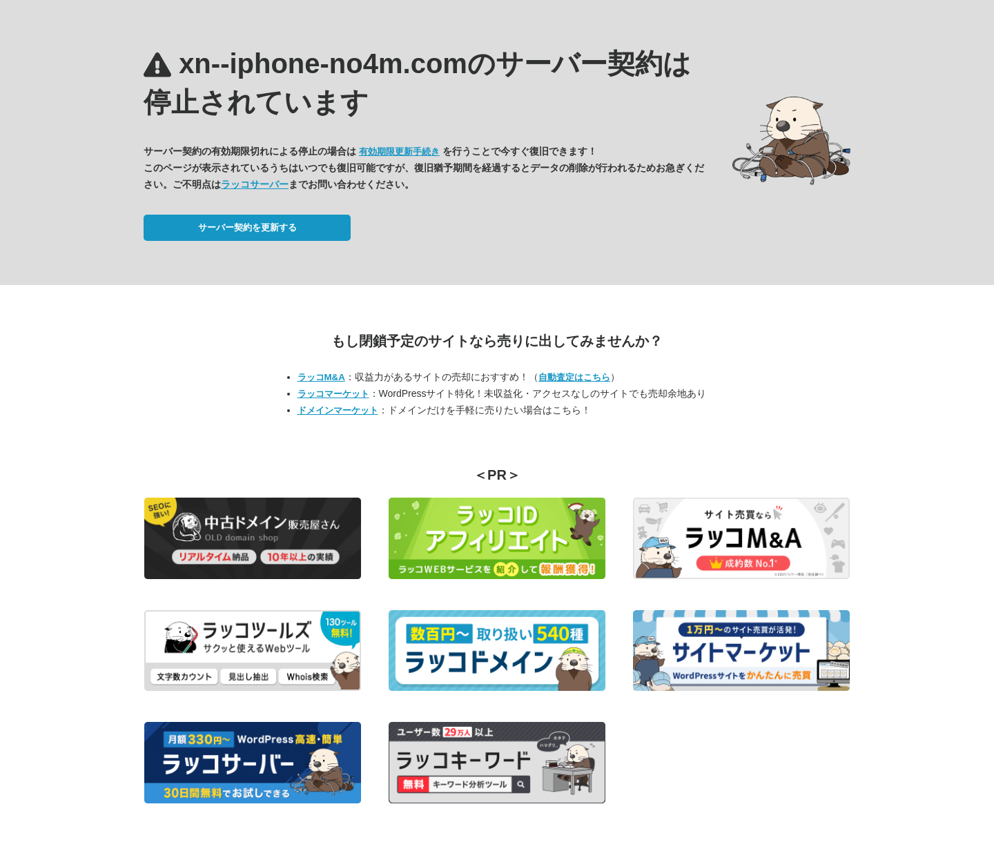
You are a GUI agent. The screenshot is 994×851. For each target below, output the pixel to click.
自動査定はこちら (574, 377)
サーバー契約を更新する (247, 227)
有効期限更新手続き (399, 151)
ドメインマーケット (338, 410)
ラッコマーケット (333, 394)
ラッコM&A (321, 377)
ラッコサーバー (255, 184)
